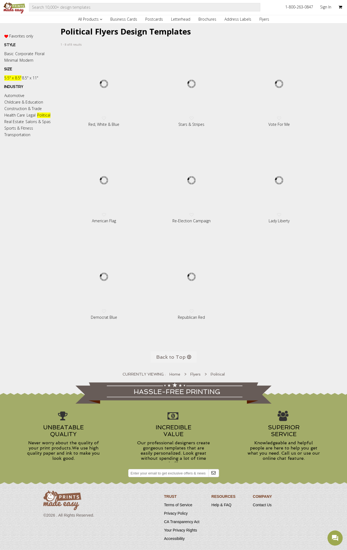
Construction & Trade (23, 108)
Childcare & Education (23, 102)
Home (174, 374)
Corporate (24, 53)
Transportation (17, 134)
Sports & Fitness (18, 128)
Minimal (11, 60)
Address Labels (237, 19)
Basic (9, 53)
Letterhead (180, 19)
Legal (31, 115)
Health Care (14, 115)
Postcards (154, 19)
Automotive (14, 95)
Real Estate (14, 121)
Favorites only (21, 36)
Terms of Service (178, 505)
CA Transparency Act (182, 522)
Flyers (264, 19)
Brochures (207, 19)
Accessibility (174, 538)
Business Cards (123, 19)
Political (43, 115)
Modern (26, 60)
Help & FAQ (221, 505)
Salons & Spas (38, 121)
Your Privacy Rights (180, 530)
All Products (90, 19)
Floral (39, 53)
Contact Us (262, 505)
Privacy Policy (176, 513)
